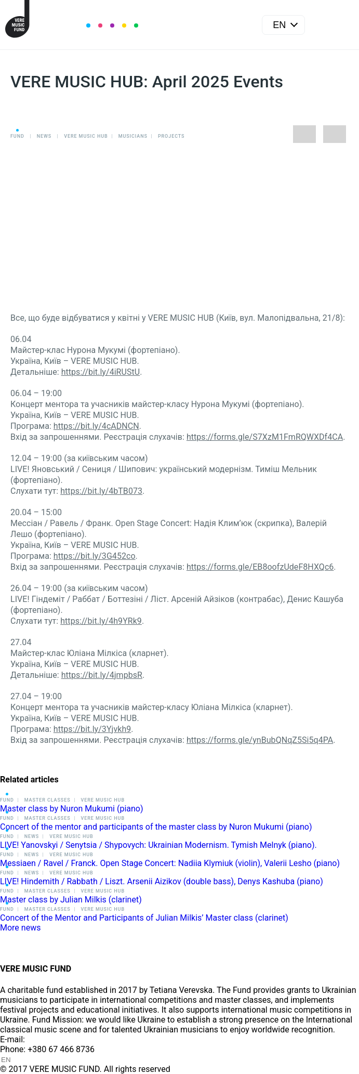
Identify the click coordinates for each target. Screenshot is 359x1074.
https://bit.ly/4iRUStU (100, 372)
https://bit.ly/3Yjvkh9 (92, 729)
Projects (171, 136)
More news (20, 928)
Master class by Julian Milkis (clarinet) (71, 900)
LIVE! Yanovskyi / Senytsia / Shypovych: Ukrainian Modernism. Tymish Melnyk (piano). (158, 845)
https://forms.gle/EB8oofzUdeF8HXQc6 (260, 567)
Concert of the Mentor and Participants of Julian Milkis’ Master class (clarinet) (144, 918)
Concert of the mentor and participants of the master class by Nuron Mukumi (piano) (156, 827)
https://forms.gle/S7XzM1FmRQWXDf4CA (265, 437)
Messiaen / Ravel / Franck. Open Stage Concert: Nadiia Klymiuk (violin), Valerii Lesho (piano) (170, 863)
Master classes (47, 800)
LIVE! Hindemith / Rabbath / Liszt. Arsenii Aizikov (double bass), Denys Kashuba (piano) (161, 881)
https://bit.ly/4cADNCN (96, 426)
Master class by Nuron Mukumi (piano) (71, 809)
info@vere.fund (55, 1039)
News (44, 136)
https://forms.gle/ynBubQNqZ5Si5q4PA (260, 740)
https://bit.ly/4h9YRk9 (101, 621)
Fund (17, 136)
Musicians (133, 136)
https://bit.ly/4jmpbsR (101, 675)
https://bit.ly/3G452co (95, 556)
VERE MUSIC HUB (86, 136)
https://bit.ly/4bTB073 (101, 491)
